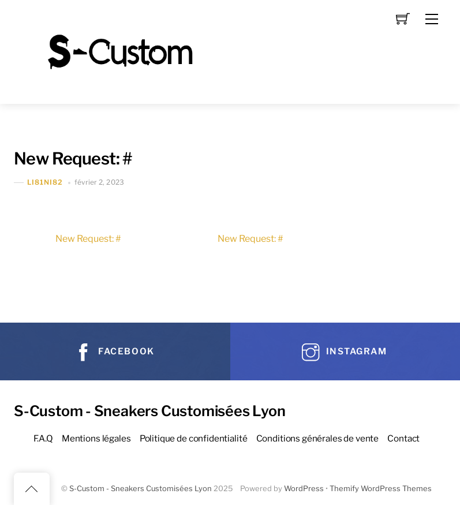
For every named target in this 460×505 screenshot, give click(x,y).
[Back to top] (32, 489)
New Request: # (73, 158)
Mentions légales (96, 438)
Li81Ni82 (45, 182)
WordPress (304, 488)
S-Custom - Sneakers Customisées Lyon (140, 488)
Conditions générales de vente (317, 438)
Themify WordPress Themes (381, 488)
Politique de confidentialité (194, 438)
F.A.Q (43, 438)
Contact (403, 438)
